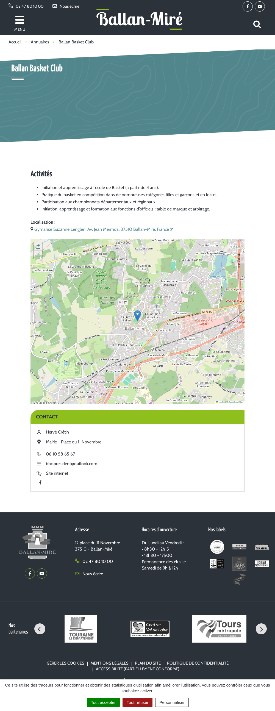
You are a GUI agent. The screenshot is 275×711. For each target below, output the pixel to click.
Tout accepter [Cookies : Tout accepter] (103, 702)
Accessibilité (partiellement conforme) (137, 668)
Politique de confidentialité (198, 663)
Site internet (57, 473)
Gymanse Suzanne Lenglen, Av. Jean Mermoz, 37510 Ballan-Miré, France (101, 229)
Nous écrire (89, 573)
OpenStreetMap (236, 402)
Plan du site (148, 663)
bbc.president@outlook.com (71, 463)
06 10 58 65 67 (60, 454)
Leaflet (220, 402)
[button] (137, 315)
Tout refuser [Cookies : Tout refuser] (137, 702)
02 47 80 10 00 (94, 561)
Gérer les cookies (65, 663)
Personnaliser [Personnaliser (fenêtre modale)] (172, 702)
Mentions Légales (110, 663)
